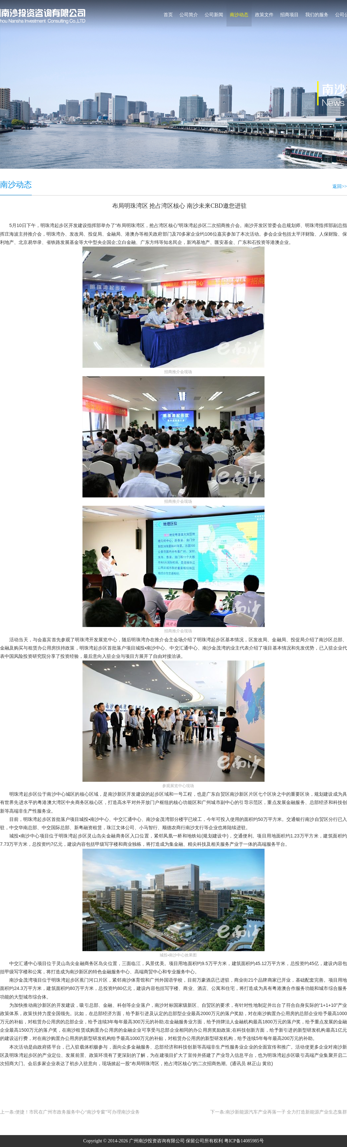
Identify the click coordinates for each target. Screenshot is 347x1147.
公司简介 (188, 14)
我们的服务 (316, 14)
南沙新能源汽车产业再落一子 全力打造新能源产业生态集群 (286, 1112)
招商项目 (289, 14)
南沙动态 (239, 14)
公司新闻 (214, 14)
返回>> (339, 186)
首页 (168, 14)
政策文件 (264, 14)
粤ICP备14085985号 (244, 1140)
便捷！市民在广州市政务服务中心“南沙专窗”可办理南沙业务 (77, 1112)
